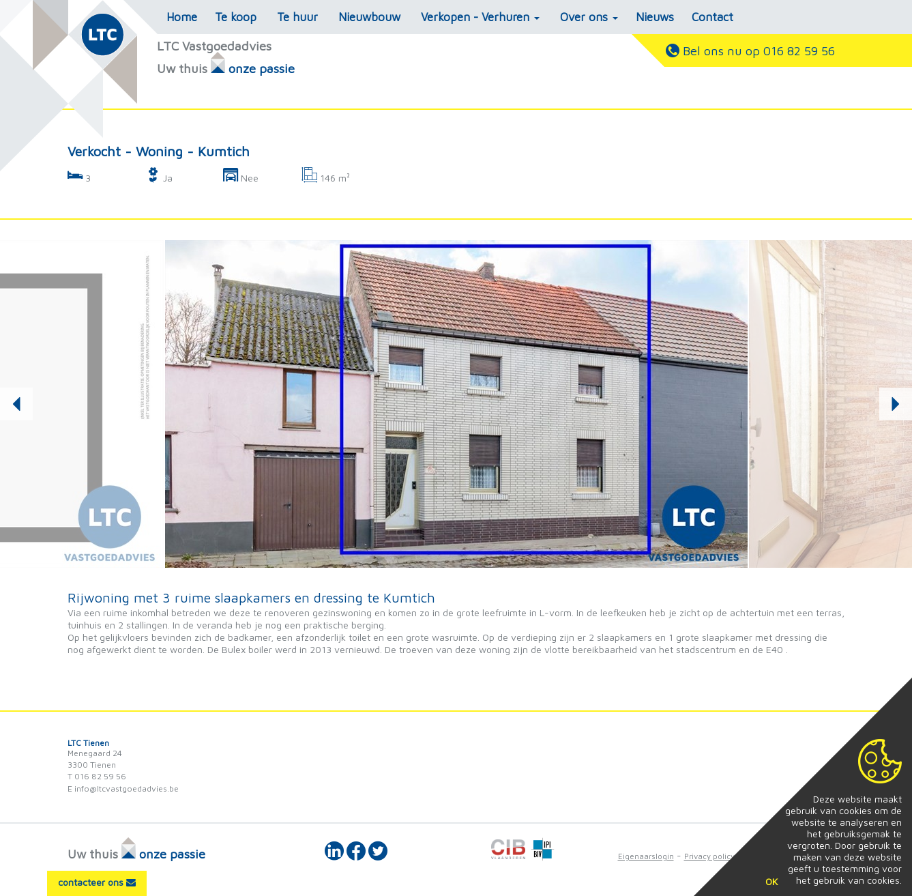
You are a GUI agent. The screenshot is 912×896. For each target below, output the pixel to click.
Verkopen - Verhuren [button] (480, 17)
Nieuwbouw (369, 17)
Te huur (297, 17)
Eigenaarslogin (646, 856)
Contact (712, 17)
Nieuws (655, 17)
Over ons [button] (589, 17)
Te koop (235, 17)
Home (181, 17)
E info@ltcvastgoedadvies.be (123, 788)
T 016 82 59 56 (97, 776)
